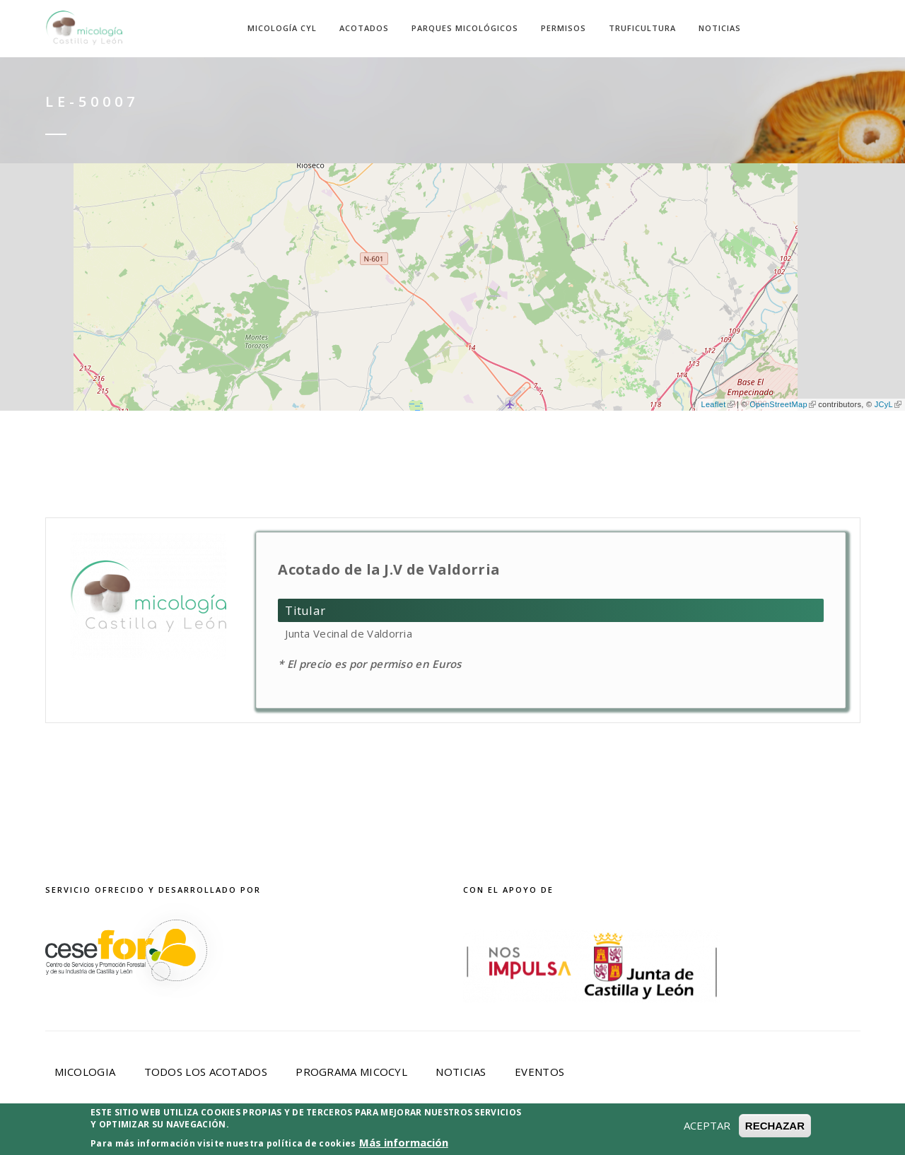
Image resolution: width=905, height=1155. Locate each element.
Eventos (539, 1072)
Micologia (85, 1072)
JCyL (888, 404)
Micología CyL (282, 28)
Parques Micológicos (464, 28)
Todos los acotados (205, 1072)
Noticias (720, 28)
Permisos (563, 28)
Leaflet (717, 404)
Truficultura (642, 28)
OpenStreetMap (782, 404)
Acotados (364, 28)
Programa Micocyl (351, 1072)
